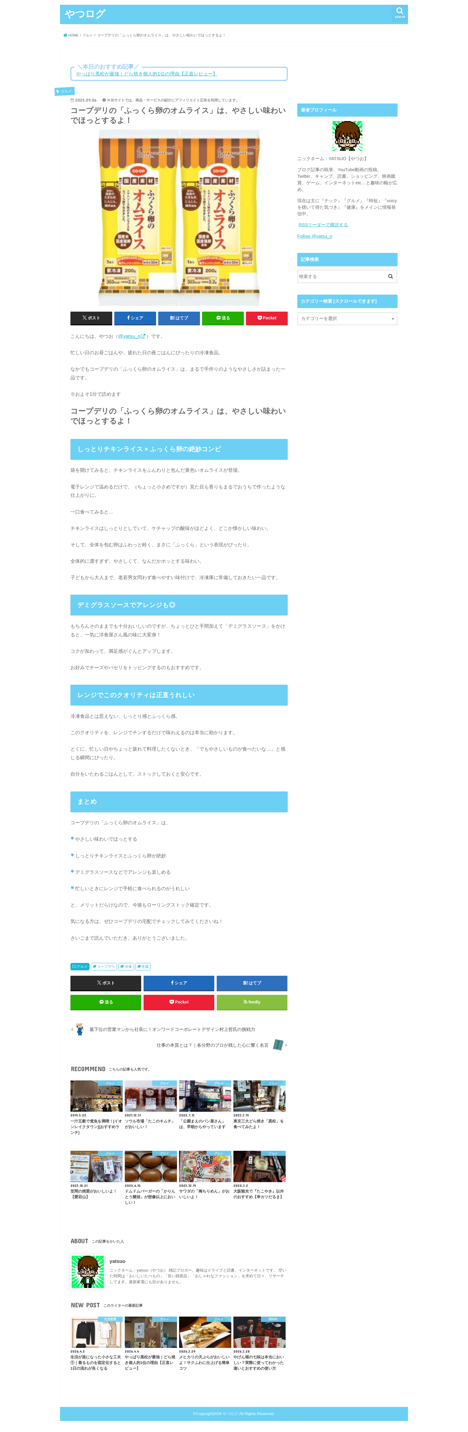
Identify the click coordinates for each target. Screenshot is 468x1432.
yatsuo (117, 1262)
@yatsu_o (129, 336)
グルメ (82, 966)
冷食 (128, 966)
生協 (145, 966)
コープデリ (106, 966)
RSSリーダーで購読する (323, 224)
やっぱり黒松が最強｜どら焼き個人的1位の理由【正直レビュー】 (146, 73)
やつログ (85, 13)
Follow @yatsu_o (314, 235)
